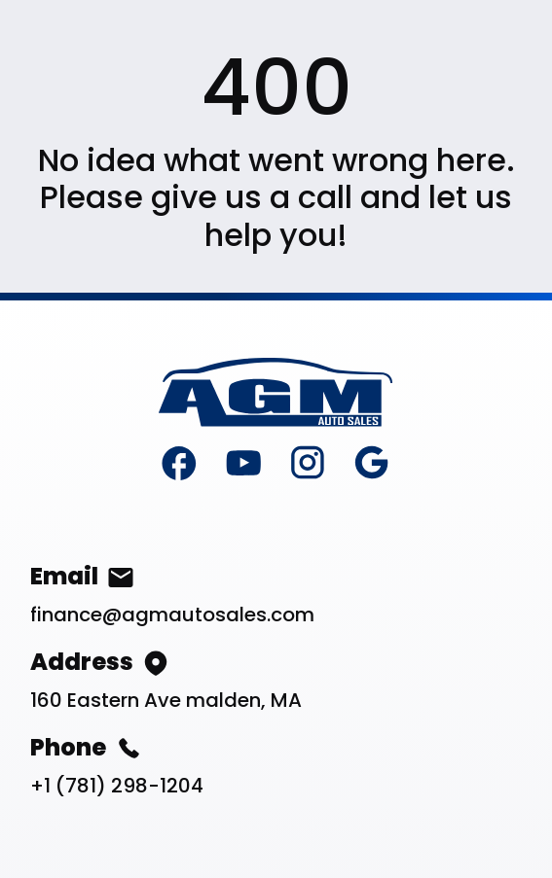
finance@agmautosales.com (172, 614)
